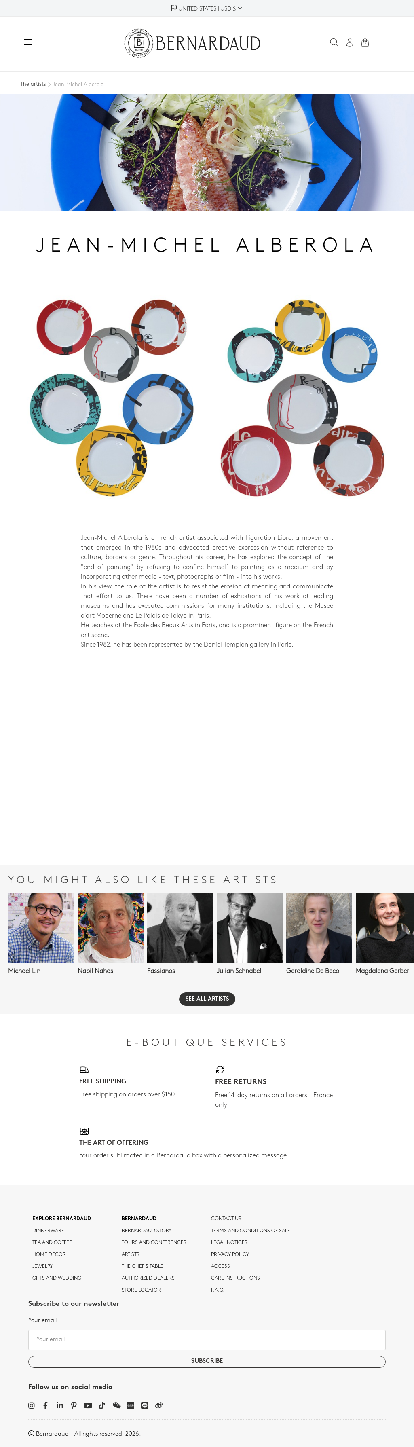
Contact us (226, 1218)
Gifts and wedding (56, 1278)
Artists (130, 1254)
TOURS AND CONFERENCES (154, 1242)
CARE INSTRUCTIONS (235, 1278)
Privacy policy (230, 1254)
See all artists (207, 999)
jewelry (42, 1266)
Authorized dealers (148, 1278)
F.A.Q (217, 1290)
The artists (33, 84)
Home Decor (49, 1254)
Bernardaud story (146, 1231)
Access (220, 1266)
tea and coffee (52, 1242)
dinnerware (48, 1231)
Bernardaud (139, 1218)
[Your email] (207, 1340)
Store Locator (141, 1290)
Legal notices (229, 1242)
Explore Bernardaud (61, 1218)
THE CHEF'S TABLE (142, 1266)
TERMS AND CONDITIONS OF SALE (250, 1231)
